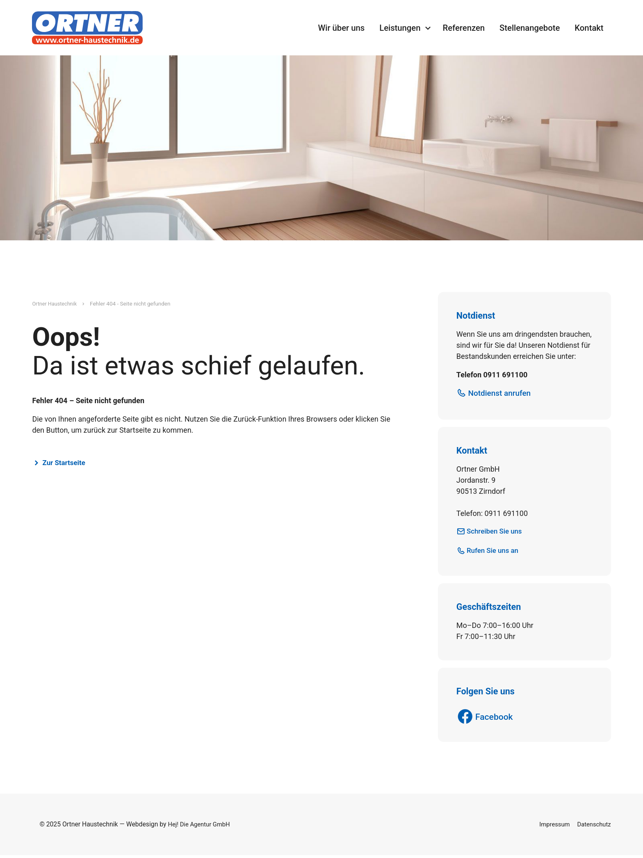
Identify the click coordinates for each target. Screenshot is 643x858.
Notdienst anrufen (502, 394)
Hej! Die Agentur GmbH (201, 827)
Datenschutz (593, 827)
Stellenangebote (529, 28)
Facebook (497, 719)
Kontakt (589, 28)
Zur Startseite (66, 463)
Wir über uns (341, 28)
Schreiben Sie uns (497, 532)
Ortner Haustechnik (56, 303)
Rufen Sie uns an (495, 552)
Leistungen (399, 28)
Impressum (551, 827)
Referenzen (463, 28)
